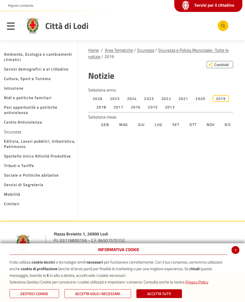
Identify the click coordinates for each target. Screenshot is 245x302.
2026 (98, 98)
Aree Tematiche (119, 50)
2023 (149, 98)
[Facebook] (173, 25)
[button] (18, 5)
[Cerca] (222, 25)
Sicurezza (145, 50)
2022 (166, 98)
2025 (115, 98)
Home (93, 50)
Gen (105, 124)
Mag (123, 124)
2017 (118, 107)
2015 (153, 107)
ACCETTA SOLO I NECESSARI (97, 293)
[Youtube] (189, 25)
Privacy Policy (196, 282)
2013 (170, 107)
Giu (141, 124)
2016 (136, 107)
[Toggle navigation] (13, 27)
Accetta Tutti (159, 293)
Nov (211, 124)
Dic (228, 124)
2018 (101, 107)
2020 (200, 98)
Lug (158, 124)
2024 (132, 98)
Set (176, 124)
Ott (193, 124)
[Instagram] (205, 25)
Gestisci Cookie (34, 293)
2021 (183, 98)
